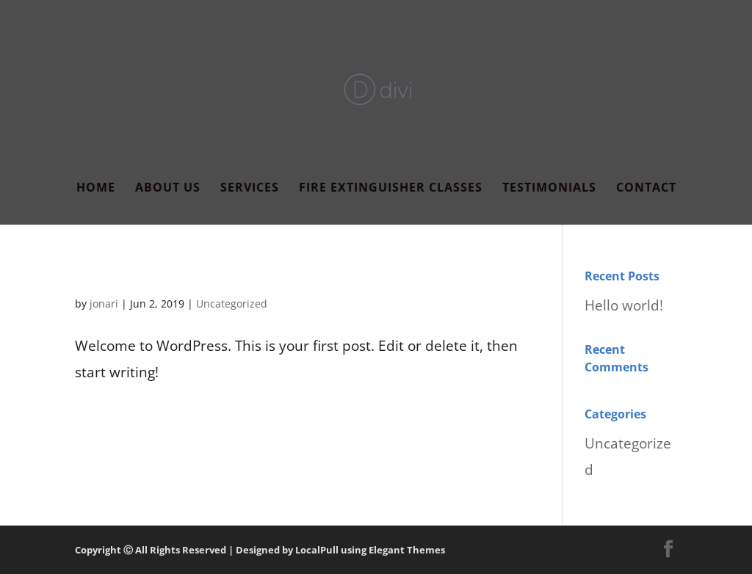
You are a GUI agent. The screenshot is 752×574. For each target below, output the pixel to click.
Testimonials (549, 188)
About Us (167, 188)
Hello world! (124, 275)
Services (249, 188)
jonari (104, 303)
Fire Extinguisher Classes (390, 188)
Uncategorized (231, 303)
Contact (646, 188)
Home (95, 188)
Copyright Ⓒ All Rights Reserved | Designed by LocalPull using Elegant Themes (260, 549)
